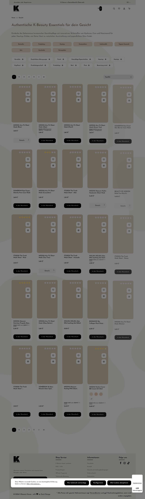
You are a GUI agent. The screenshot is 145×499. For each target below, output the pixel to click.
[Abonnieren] (45, 479)
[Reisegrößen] (62, 51)
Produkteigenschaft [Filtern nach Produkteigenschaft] (38, 66)
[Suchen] (114, 9)
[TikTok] (128, 464)
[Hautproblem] (82, 45)
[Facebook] (120, 464)
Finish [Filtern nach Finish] (60, 60)
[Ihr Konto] (124, 9)
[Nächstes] (100, 8)
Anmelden (17, 2)
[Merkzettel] (119, 9)
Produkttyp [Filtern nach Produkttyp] (58, 66)
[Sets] (21, 51)
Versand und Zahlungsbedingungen (97, 470)
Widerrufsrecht (91, 473)
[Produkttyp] (41, 45)
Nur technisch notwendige (82, 483)
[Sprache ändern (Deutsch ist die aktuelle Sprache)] (128, 2)
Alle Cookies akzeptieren (120, 483)
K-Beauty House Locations (63, 463)
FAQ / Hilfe (59, 466)
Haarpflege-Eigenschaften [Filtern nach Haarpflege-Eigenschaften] (81, 60)
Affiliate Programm (61, 473)
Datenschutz (90, 476)
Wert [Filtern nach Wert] (74, 66)
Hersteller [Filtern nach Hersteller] (19, 60)
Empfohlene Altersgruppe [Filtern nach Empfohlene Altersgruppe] (40, 60)
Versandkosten (95, 493)
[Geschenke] (41, 51)
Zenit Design (45, 494)
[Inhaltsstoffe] (103, 45)
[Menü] (141, 476)
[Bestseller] (21, 45)
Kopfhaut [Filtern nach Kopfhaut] (19, 66)
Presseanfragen (60, 470)
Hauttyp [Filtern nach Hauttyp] (118, 60)
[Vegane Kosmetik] (123, 45)
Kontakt (89, 466)
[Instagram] (124, 464)
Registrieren (27, 2)
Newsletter (90, 463)
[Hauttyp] (62, 45)
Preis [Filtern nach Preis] (87, 66)
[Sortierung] (118, 77)
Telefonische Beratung (62, 476)
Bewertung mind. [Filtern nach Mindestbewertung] (104, 66)
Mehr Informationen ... (27, 484)
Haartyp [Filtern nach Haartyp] (102, 60)
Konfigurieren (102, 483)
